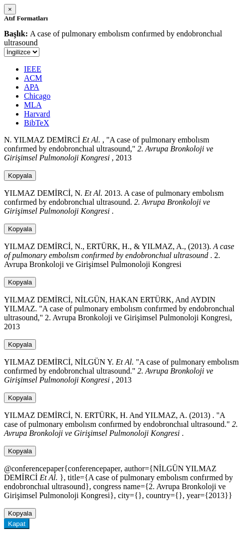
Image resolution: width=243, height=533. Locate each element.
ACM (33, 78)
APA (31, 87)
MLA (33, 105)
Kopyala (20, 175)
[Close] (10, 9)
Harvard (37, 114)
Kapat (16, 524)
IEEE (32, 69)
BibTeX (36, 123)
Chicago (37, 96)
